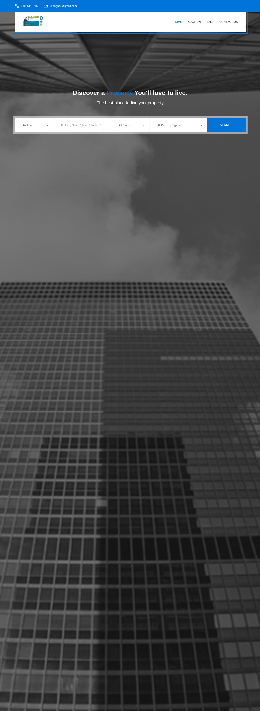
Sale (210, 22)
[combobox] (34, 125)
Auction (194, 22)
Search (226, 125)
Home (178, 22)
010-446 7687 (29, 6)
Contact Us (228, 22)
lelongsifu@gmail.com (63, 6)
